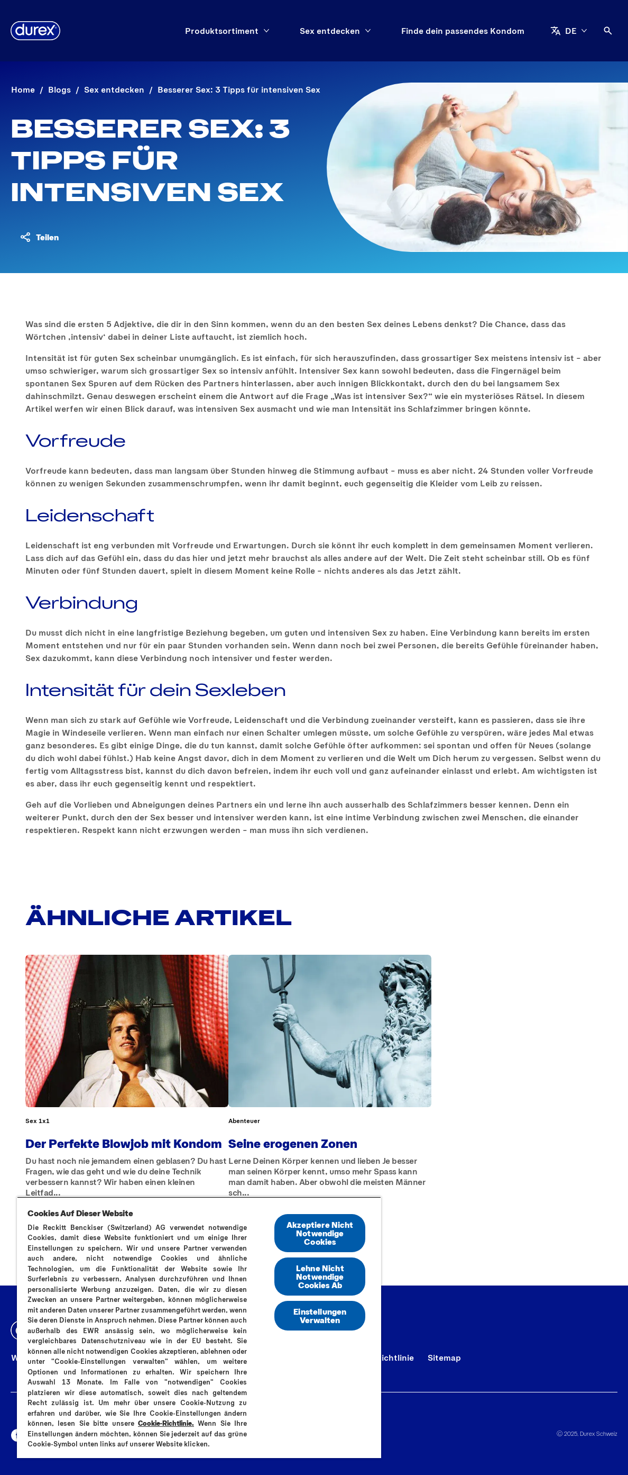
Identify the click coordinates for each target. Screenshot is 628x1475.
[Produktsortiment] (221, 30)
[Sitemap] (444, 1357)
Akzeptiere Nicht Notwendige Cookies (320, 1232)
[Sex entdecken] (330, 30)
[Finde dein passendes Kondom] (462, 30)
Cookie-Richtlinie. (166, 1423)
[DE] (569, 31)
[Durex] (35, 30)
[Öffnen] (607, 30)
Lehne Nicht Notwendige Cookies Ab (320, 1276)
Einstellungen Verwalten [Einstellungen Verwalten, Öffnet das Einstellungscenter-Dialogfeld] (319, 1315)
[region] (199, 1327)
